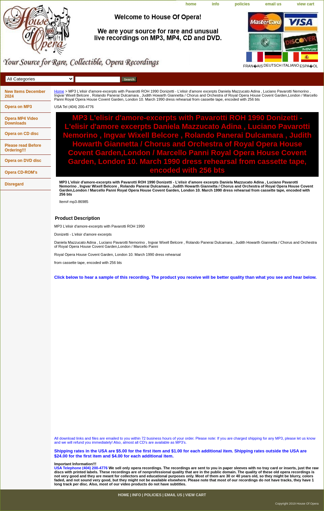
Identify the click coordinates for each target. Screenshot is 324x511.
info (215, 4)
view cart (305, 4)
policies (242, 4)
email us (273, 4)
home (191, 4)
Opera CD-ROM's (21, 172)
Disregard (14, 184)
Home (59, 91)
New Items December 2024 (25, 94)
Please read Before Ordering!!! (23, 147)
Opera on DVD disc (23, 160)
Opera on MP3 (18, 106)
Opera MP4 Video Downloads (21, 121)
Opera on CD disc (22, 133)
